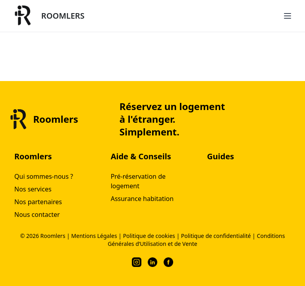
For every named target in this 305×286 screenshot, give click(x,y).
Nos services (33, 189)
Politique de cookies (149, 236)
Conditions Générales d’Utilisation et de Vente (196, 239)
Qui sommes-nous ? (43, 176)
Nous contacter (37, 214)
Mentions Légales (94, 236)
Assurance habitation (142, 198)
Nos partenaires (38, 201)
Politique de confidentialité (216, 236)
